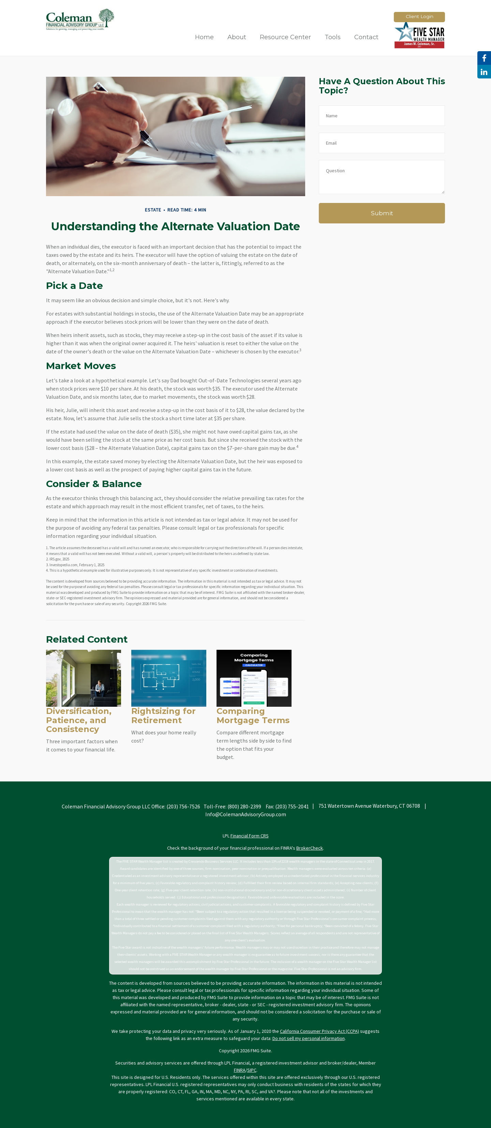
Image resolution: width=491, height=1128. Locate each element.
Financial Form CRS (249, 836)
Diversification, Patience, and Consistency (78, 720)
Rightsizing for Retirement (163, 715)
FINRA (240, 1070)
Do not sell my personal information (308, 1038)
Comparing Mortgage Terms (253, 715)
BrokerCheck (309, 848)
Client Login (419, 16)
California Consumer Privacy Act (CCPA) (319, 1031)
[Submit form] (382, 213)
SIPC (251, 1070)
